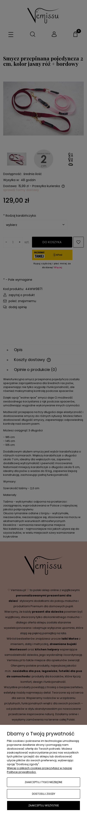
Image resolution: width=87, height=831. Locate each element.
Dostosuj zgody (43, 794)
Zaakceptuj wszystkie (43, 805)
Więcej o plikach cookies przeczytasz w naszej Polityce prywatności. (39, 770)
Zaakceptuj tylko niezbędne (43, 782)
